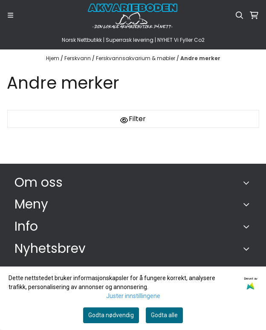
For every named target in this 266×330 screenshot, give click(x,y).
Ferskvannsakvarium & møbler (136, 58)
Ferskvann (78, 58)
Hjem (53, 58)
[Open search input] (239, 15)
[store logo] (133, 15)
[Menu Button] (10, 15)
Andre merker (200, 58)
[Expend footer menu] (248, 204)
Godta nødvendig (111, 315)
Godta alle (164, 315)
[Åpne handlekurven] (254, 15)
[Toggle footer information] (248, 182)
